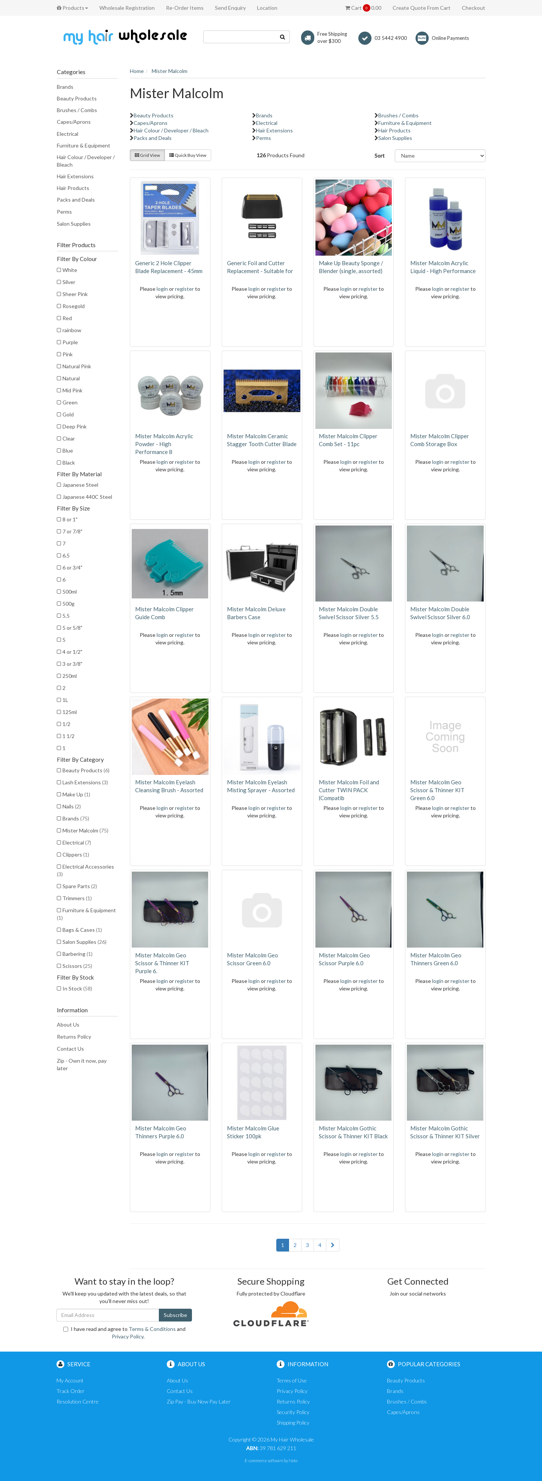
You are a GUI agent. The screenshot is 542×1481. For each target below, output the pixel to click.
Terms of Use (292, 1380)
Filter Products (76, 245)
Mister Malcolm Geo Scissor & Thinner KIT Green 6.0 (437, 790)
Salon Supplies (74, 223)
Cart (363, 8)
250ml (69, 676)
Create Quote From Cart (422, 8)
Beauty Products (77, 98)
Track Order (70, 1391)
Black (68, 462)
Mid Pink (72, 390)
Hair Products (73, 188)
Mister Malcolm (85, 830)
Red (67, 318)
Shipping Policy (293, 1422)
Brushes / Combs (77, 110)
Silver (68, 282)
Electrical (67, 134)
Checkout (473, 8)
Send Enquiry (230, 8)
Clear (68, 438)
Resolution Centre (77, 1401)
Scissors (77, 966)
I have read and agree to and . (124, 1333)
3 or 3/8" (72, 664)
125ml (69, 712)
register (184, 289)
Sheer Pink (75, 294)
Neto (293, 1460)
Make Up (76, 794)
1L (65, 700)
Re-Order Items (185, 8)
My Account (70, 1380)
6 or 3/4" (72, 567)
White (69, 270)
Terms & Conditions (152, 1329)
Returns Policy (74, 1036)
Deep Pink (74, 426)
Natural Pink (76, 366)
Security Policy (293, 1412)
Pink (67, 354)
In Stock (77, 988)
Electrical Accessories (85, 870)
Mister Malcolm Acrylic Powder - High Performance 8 (164, 444)
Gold (68, 414)
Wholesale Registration (127, 8)
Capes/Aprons (74, 121)
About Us (68, 1024)
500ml (69, 591)
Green (70, 402)
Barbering (77, 954)
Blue (67, 450)
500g (68, 603)
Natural (71, 378)
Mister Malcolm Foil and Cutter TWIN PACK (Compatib (349, 790)
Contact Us (70, 1048)
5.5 (66, 615)
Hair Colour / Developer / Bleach (86, 161)
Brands (65, 87)
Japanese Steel (80, 485)
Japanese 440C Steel (87, 497)
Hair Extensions (75, 176)
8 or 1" (70, 519)
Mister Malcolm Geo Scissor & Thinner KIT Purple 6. (162, 963)
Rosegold (73, 306)
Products (72, 8)
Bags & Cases (82, 930)
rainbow (71, 330)
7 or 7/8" (72, 531)
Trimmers (77, 898)
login (162, 289)
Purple (70, 342)
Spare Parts (79, 886)
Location (267, 8)
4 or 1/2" (72, 652)
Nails (71, 806)
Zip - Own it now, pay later (82, 1064)
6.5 (66, 555)
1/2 (66, 724)
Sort (380, 155)
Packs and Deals (76, 199)
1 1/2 (68, 736)
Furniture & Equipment (83, 145)
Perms (64, 211)
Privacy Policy (127, 1336)
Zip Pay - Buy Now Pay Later (199, 1401)
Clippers (75, 854)
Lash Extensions (85, 782)
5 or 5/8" (72, 627)
